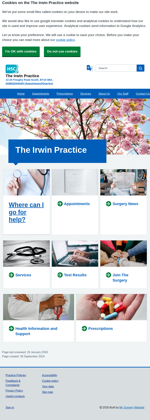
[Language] (90, 68)
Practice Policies (16, 375)
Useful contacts (15, 396)
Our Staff (122, 93)
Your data (48, 386)
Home (21, 93)
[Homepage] (45, 71)
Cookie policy (50, 380)
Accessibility (49, 375)
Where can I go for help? (26, 212)
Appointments (40, 93)
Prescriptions (65, 93)
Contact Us (143, 93)
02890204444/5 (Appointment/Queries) (29, 83)
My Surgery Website (131, 407)
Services (85, 93)
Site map (47, 392)
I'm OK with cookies (21, 51)
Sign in (10, 407)
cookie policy (65, 39)
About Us (104, 93)
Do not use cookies (62, 51)
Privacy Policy (14, 390)
